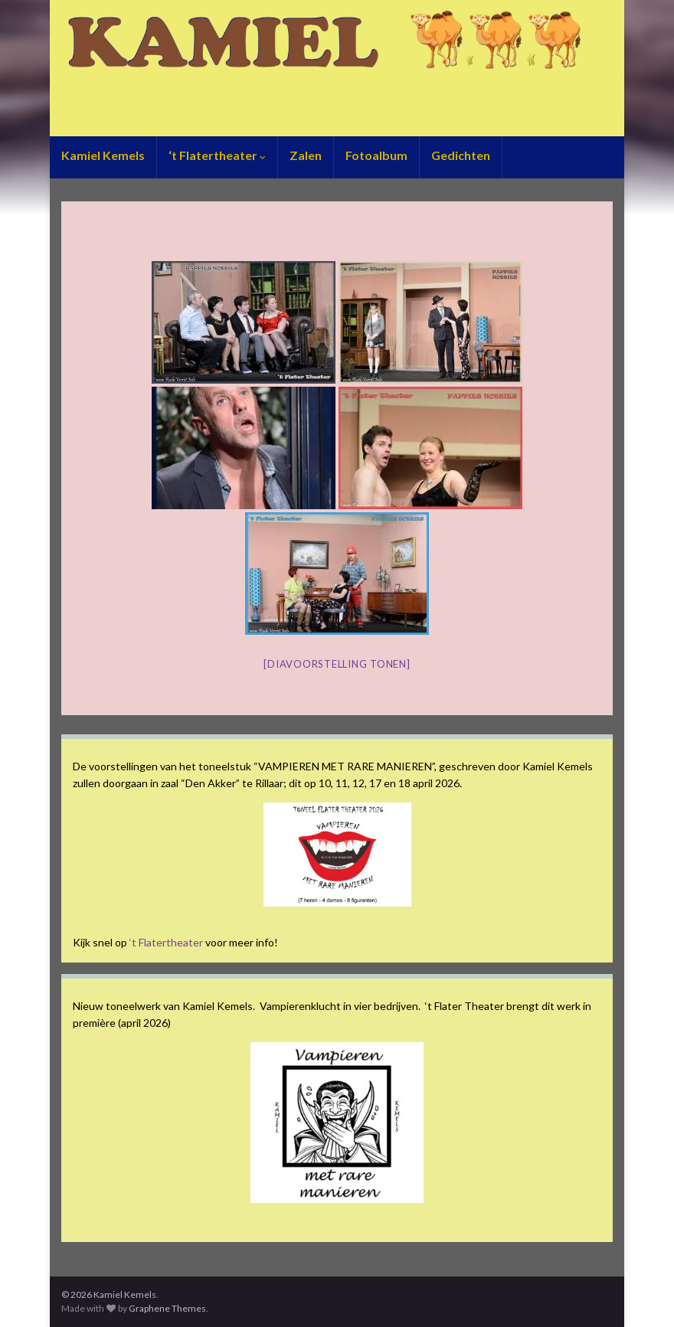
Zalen (306, 155)
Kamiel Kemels (103, 155)
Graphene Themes (167, 1308)
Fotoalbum (376, 155)
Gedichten (460, 155)
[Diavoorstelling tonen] (336, 664)
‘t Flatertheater (217, 155)
